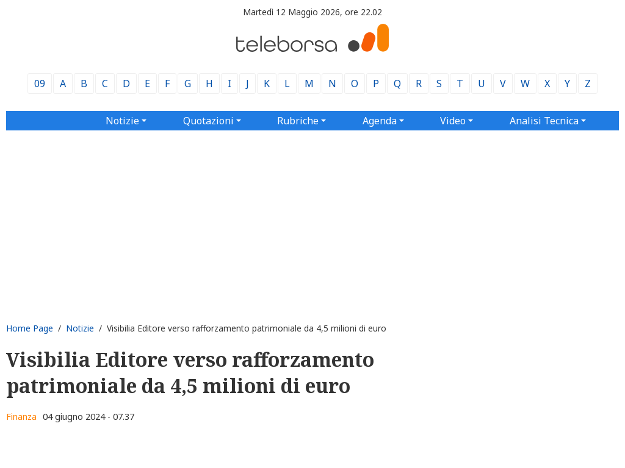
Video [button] (453, 120)
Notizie (80, 328)
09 (39, 83)
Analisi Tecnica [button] (544, 120)
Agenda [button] (380, 120)
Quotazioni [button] (208, 120)
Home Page (29, 328)
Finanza (21, 416)
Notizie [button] (122, 120)
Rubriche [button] (298, 120)
